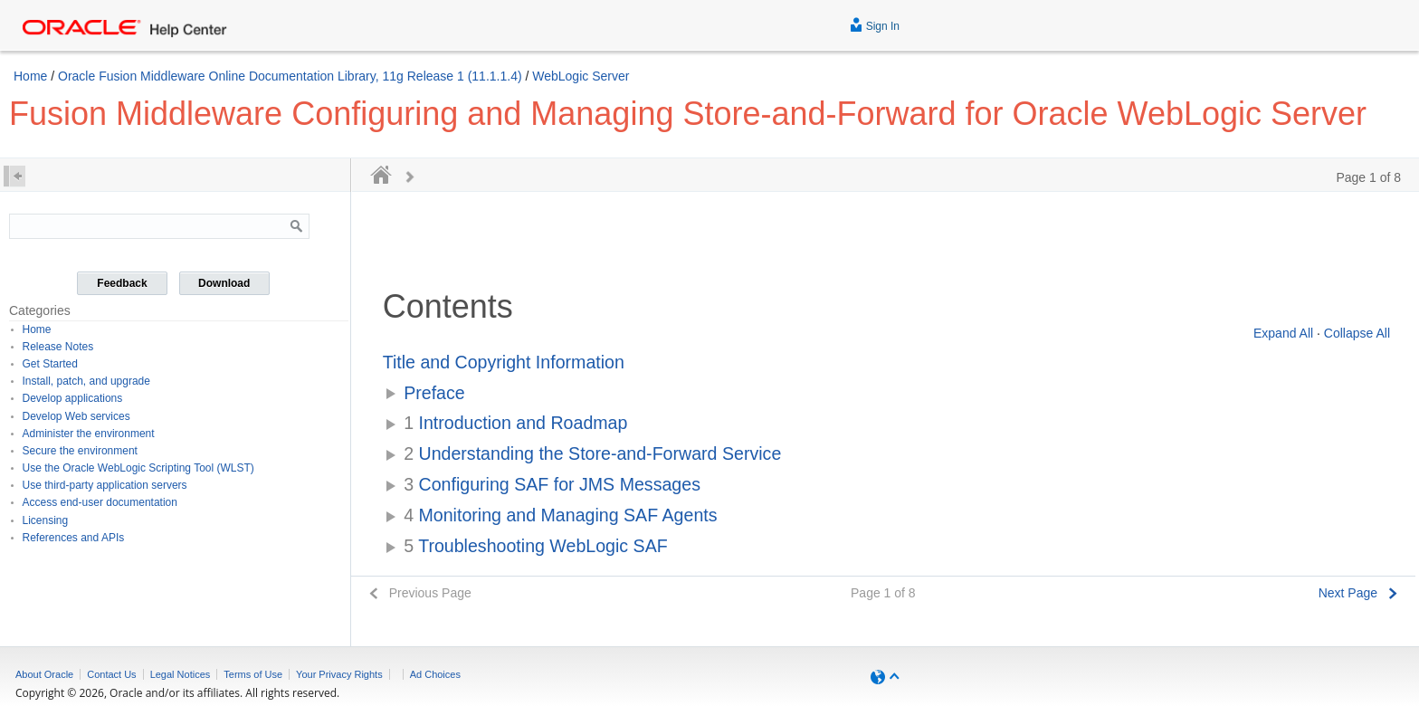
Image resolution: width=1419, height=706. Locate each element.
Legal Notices (180, 674)
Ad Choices (435, 674)
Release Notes (58, 346)
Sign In (875, 24)
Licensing (46, 520)
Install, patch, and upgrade (86, 381)
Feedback (122, 283)
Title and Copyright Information (503, 362)
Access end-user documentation (100, 502)
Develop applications (73, 398)
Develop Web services (76, 416)
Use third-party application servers (105, 485)
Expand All (1283, 333)
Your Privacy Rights (339, 674)
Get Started (50, 364)
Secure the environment (80, 450)
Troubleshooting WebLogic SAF (536, 546)
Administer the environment (89, 433)
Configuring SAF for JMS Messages (552, 484)
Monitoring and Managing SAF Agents (560, 515)
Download (224, 283)
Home (30, 76)
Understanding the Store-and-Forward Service (592, 453)
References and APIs (74, 537)
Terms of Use (253, 674)
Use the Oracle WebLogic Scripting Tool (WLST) (138, 468)
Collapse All (1357, 333)
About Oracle (44, 674)
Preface (434, 393)
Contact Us (111, 674)
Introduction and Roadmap (515, 423)
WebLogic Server (580, 76)
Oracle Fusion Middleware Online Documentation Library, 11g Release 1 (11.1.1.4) (290, 76)
